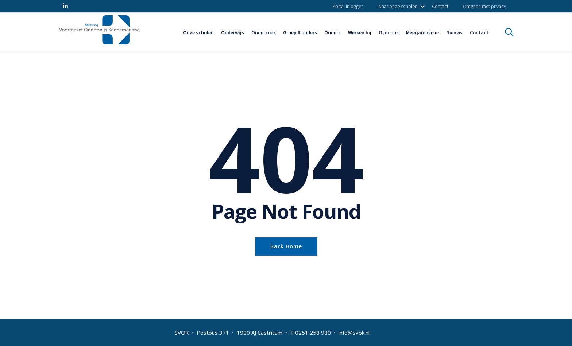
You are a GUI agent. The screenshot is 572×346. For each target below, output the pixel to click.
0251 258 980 (313, 332)
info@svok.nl (354, 332)
